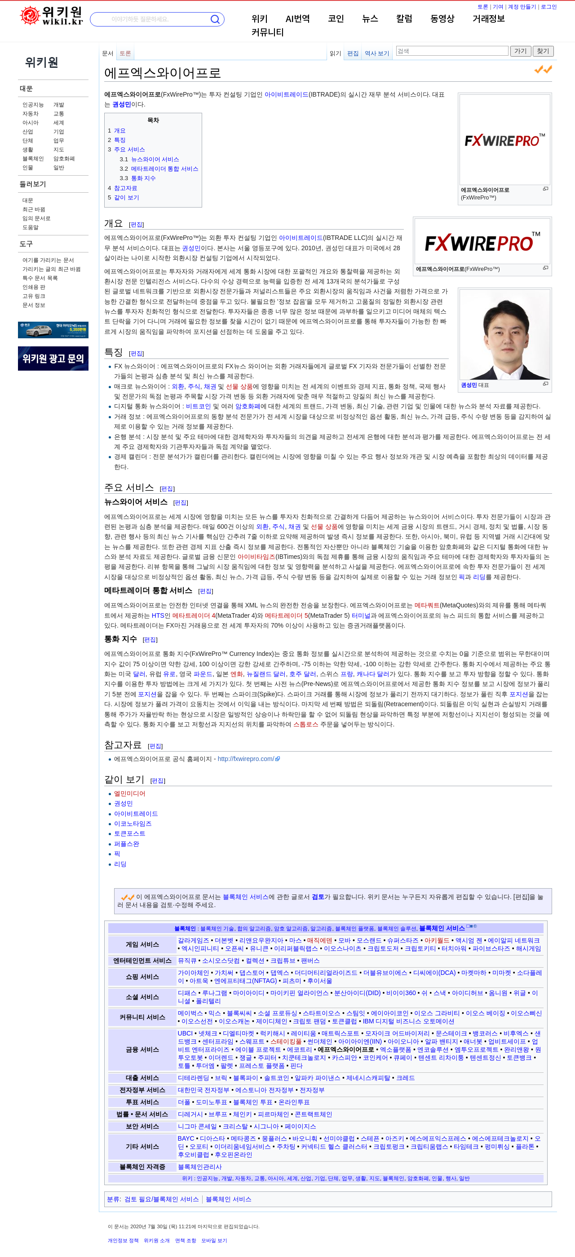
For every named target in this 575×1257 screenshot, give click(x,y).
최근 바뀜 (33, 209)
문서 (108, 53)
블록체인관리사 (200, 1166)
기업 (58, 131)
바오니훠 (305, 1138)
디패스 (187, 992)
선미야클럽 (339, 1138)
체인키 (242, 1114)
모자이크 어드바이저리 (397, 1033)
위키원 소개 (157, 1240)
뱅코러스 (485, 1033)
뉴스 (370, 19)
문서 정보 (33, 305)
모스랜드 (369, 940)
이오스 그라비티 (437, 1013)
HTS (158, 615)
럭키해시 (272, 1033)
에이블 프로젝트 (258, 1049)
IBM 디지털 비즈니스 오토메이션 (409, 1021)
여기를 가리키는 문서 (48, 260)
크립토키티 (420, 948)
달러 (139, 673)
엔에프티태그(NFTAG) (245, 980)
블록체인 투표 (253, 1102)
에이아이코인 (390, 1013)
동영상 (442, 19)
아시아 (30, 123)
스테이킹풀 (286, 1041)
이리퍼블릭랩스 (296, 948)
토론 (483, 7)
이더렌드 (221, 1057)
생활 (27, 149)
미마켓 (501, 972)
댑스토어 (252, 972)
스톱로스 (305, 724)
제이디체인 (272, 1021)
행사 (451, 1178)
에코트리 (299, 1049)
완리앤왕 (516, 1049)
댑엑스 (279, 972)
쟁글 (245, 1057)
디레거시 (190, 1114)
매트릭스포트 (340, 1033)
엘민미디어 (130, 793)
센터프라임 (218, 1041)
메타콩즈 (243, 1138)
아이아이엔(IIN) (360, 1041)
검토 (318, 896)
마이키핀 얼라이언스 (299, 992)
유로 (169, 673)
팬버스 (310, 960)
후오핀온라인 (233, 1154)
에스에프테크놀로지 (500, 1138)
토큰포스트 (130, 833)
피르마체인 (273, 1114)
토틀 (184, 1065)
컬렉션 (255, 960)
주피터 (267, 1057)
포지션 (147, 694)
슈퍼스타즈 (403, 940)
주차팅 (286, 1146)
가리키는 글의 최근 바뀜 (51, 269)
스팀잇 (355, 1013)
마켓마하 (474, 972)
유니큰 (259, 948)
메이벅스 (190, 1013)
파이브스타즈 (491, 948)
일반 (58, 167)
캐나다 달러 (373, 673)
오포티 (199, 1146)
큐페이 (403, 1057)
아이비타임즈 (256, 556)
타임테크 (466, 1146)
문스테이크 (451, 1033)
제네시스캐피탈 (368, 1077)
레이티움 (303, 1033)
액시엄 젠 (469, 940)
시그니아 (266, 1126)
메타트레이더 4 (194, 615)
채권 (210, 386)
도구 (26, 243)
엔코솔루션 (433, 1049)
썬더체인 (319, 1041)
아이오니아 (403, 1041)
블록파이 (245, 1077)
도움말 (30, 227)
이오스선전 (197, 1021)
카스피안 (344, 1057)
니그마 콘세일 (197, 1126)
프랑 (347, 673)
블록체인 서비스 (246, 896)
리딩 (479, 576)
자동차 (30, 114)
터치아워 (454, 948)
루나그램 (214, 992)
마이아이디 (249, 992)
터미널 (361, 615)
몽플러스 (274, 1138)
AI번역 (298, 19)
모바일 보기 (214, 1240)
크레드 (405, 1077)
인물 (27, 167)
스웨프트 (252, 1041)
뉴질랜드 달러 (266, 673)
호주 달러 (302, 673)
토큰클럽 (344, 1021)
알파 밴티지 (441, 1041)
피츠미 (292, 980)
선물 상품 (239, 386)
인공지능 (33, 105)
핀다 (296, 1065)
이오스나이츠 (343, 948)
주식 (194, 386)
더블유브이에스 (385, 972)
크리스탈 (235, 1126)
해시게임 (528, 948)
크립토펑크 (389, 1146)
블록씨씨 (239, 1013)
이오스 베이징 (485, 1013)
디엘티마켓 (238, 1033)
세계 (58, 123)
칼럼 (404, 19)
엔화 (236, 673)
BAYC (186, 1138)
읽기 (335, 53)
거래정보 (489, 19)
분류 (113, 1199)
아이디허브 (467, 992)
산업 (27, 131)
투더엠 (205, 1065)
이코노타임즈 (133, 823)
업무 (58, 140)
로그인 (549, 7)
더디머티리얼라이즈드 (326, 972)
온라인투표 (294, 1102)
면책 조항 (185, 1240)
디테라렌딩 (193, 1077)
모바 (344, 940)
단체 (27, 140)
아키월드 (437, 940)
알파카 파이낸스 (318, 1077)
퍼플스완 (126, 843)
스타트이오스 (322, 1013)
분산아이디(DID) (357, 992)
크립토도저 (383, 948)
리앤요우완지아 (261, 940)
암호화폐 (64, 158)
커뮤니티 (268, 32)
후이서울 (319, 980)
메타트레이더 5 (286, 615)
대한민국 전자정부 (204, 1089)
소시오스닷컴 (221, 960)
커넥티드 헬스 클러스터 (334, 1146)
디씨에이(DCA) (434, 972)
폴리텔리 (208, 1001)
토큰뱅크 (519, 1057)
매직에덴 (319, 940)
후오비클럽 (193, 1154)
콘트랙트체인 (313, 1114)
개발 (58, 105)
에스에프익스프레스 (438, 1138)
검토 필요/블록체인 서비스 (161, 1199)
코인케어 (375, 1057)
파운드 (203, 673)
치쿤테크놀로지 (304, 1057)
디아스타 (212, 1138)
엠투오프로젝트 (477, 1049)
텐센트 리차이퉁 (441, 1057)
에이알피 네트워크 (514, 940)
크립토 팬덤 (309, 1021)
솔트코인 (276, 1077)
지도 (58, 149)
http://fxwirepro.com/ (246, 758)
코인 (336, 19)
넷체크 (208, 1033)
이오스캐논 (234, 1021)
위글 (519, 992)
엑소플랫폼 (395, 1049)
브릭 (221, 1077)
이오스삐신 (526, 1013)
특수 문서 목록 (40, 278)
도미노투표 (211, 1102)
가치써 (224, 972)
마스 (295, 940)
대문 (26, 88)
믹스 (214, 1013)
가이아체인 (193, 972)
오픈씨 (234, 948)
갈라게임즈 (193, 940)
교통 (58, 114)
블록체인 (33, 158)
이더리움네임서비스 (242, 1146)
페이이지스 (300, 1126)
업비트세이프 (507, 1041)
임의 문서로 (36, 218)
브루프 (217, 1114)
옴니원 (498, 992)
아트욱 (199, 980)
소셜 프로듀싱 (277, 1013)
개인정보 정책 (123, 1240)
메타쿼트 (427, 605)
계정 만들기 (522, 7)
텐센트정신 (485, 1057)
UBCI (185, 1033)
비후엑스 (516, 1033)
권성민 (469, 385)
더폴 (184, 1102)
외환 (178, 386)
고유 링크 (33, 296)
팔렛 (227, 1065)
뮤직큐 (187, 960)
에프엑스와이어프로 (346, 1049)
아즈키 (394, 1138)
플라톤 (525, 1146)
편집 (353, 53)
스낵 (439, 992)
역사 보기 (377, 53)
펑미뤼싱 (497, 1146)
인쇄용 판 (33, 287)
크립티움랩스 (429, 1146)
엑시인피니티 (200, 948)
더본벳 (224, 940)
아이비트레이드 (287, 94)
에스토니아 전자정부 (264, 1089)
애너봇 (473, 1041)
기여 (498, 7)
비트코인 (198, 406)
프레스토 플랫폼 (262, 1065)
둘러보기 (32, 184)
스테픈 (370, 1138)
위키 (260, 19)
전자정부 (312, 1089)
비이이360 (401, 992)
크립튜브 (283, 960)
